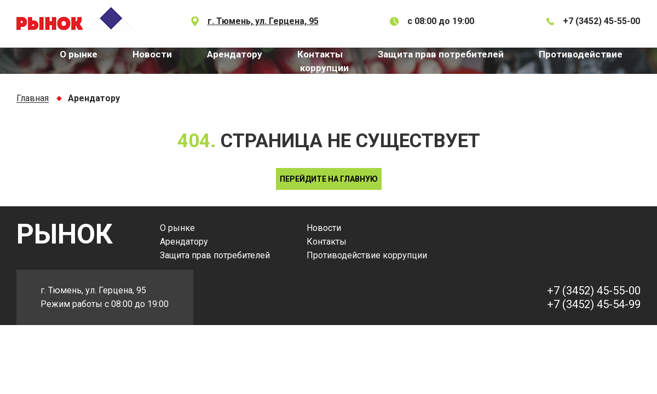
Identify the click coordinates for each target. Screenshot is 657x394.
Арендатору (234, 54)
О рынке (78, 54)
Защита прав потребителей (441, 54)
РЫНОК (64, 234)
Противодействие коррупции (367, 255)
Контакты (320, 54)
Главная (32, 99)
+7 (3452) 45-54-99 (594, 304)
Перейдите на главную (329, 179)
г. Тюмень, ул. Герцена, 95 (263, 21)
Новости (152, 54)
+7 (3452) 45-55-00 (601, 21)
